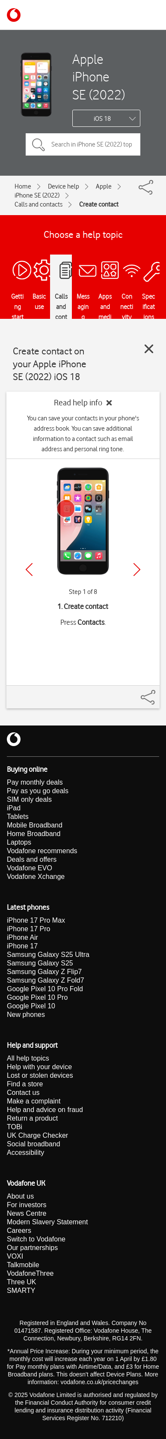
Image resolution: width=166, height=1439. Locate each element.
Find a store (25, 1084)
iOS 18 (102, 119)
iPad (14, 808)
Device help (63, 186)
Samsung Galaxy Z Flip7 (44, 971)
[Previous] (29, 569)
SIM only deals (29, 799)
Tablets (18, 816)
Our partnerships (32, 1247)
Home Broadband (33, 833)
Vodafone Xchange (36, 876)
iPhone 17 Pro (28, 928)
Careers (19, 1230)
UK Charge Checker (37, 1135)
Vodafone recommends (42, 850)
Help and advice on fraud (45, 1109)
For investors (26, 1204)
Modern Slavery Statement (47, 1222)
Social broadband (33, 1144)
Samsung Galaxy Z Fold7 (45, 980)
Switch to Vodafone (36, 1239)
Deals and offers (31, 859)
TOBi (14, 1126)
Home (23, 186)
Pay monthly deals (35, 782)
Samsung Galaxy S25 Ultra (48, 954)
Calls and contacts (38, 204)
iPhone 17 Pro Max (36, 920)
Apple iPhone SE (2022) (98, 76)
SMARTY (21, 1290)
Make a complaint (33, 1101)
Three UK (21, 1282)
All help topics (28, 1058)
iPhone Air (22, 937)
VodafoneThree (30, 1273)
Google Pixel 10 (31, 1006)
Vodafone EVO (29, 868)
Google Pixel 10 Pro (37, 997)
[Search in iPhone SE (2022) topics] (83, 144)
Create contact (99, 204)
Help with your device (39, 1066)
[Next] (136, 569)
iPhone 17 (22, 946)
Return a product (32, 1118)
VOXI (15, 1256)
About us (20, 1196)
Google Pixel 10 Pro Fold (45, 988)
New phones (26, 1014)
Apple (104, 186)
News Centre (26, 1213)
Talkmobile (23, 1264)
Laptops (19, 842)
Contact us (23, 1092)
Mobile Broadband (34, 825)
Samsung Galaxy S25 (40, 963)
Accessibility (25, 1152)
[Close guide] (149, 349)
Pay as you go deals (37, 790)
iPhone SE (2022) (37, 195)
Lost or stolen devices (40, 1075)
